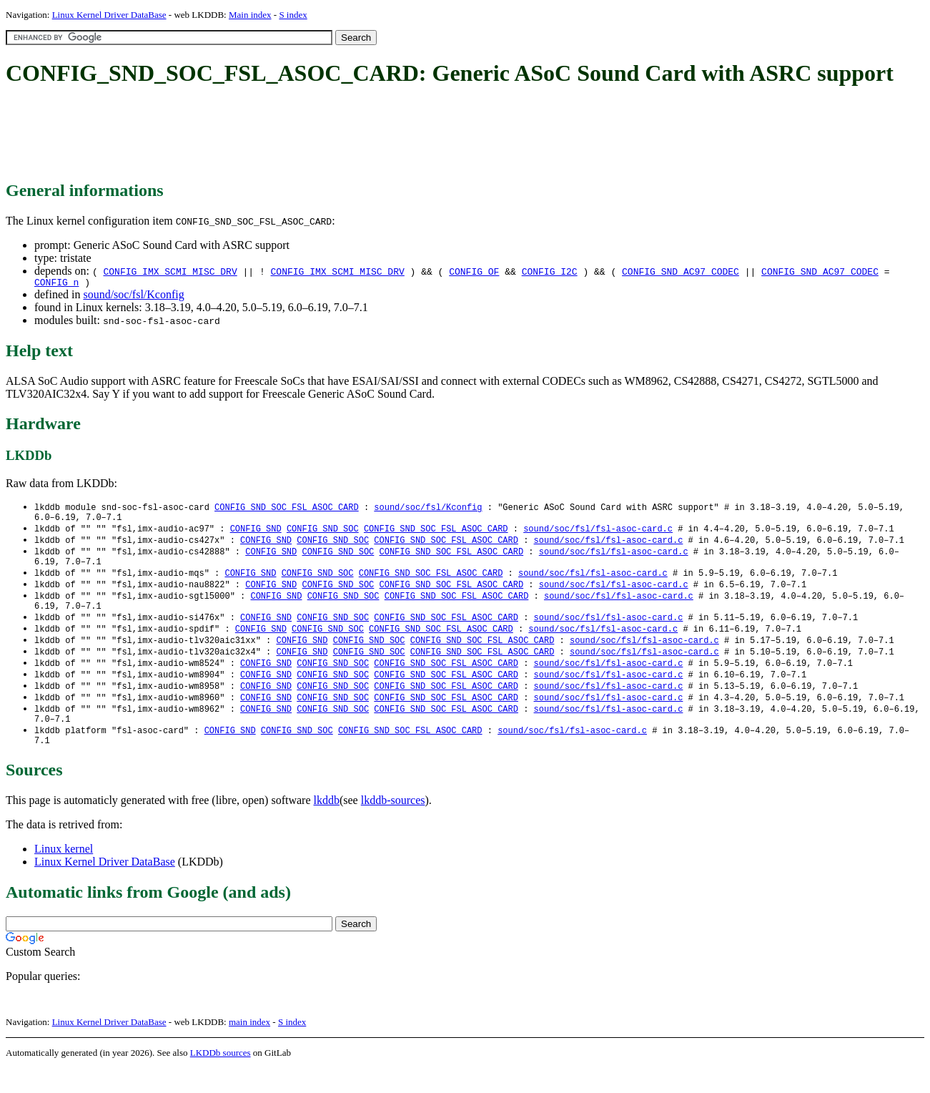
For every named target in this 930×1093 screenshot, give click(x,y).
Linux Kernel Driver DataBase (109, 14)
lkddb (327, 825)
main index (249, 1046)
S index (293, 14)
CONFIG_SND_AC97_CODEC (680, 271)
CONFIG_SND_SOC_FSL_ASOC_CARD (286, 510)
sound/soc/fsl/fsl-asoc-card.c (598, 534)
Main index (250, 14)
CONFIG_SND (256, 534)
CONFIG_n (56, 284)
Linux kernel (63, 874)
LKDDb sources (220, 1077)
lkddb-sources (393, 825)
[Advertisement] (266, 134)
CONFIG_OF (474, 271)
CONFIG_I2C (550, 271)
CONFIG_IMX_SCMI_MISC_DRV (170, 271)
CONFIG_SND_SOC (323, 534)
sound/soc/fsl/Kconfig (133, 296)
